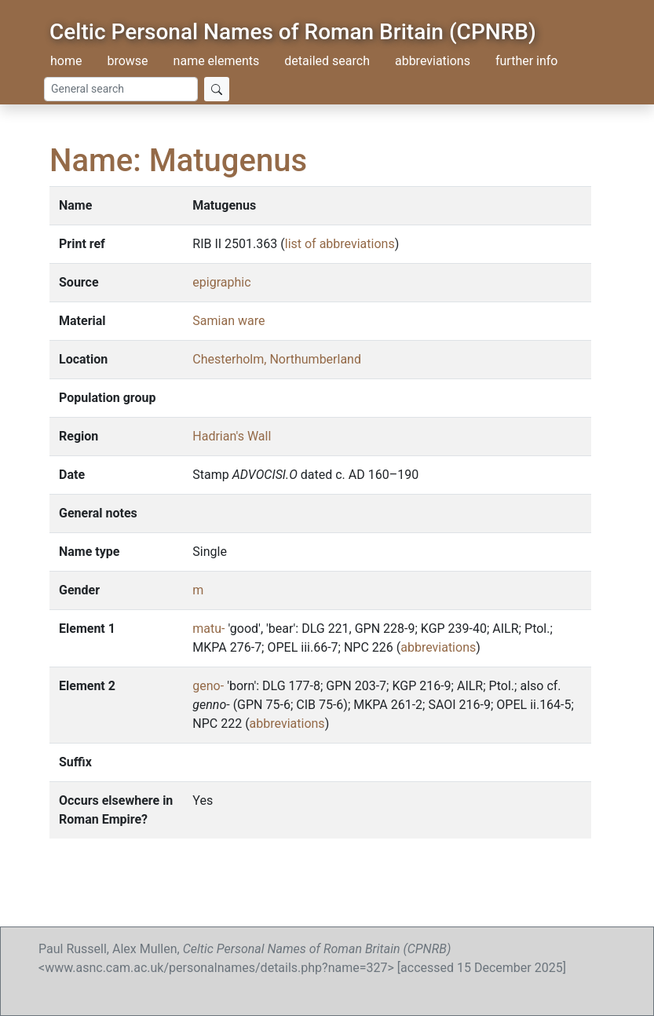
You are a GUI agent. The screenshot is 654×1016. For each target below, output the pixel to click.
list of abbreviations (340, 243)
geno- (208, 685)
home (66, 60)
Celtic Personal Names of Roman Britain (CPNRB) (292, 32)
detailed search (327, 60)
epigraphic (221, 282)
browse (127, 60)
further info (526, 60)
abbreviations (432, 60)
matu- (208, 628)
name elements (217, 60)
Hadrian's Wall (231, 436)
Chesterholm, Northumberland (276, 359)
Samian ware (228, 320)
